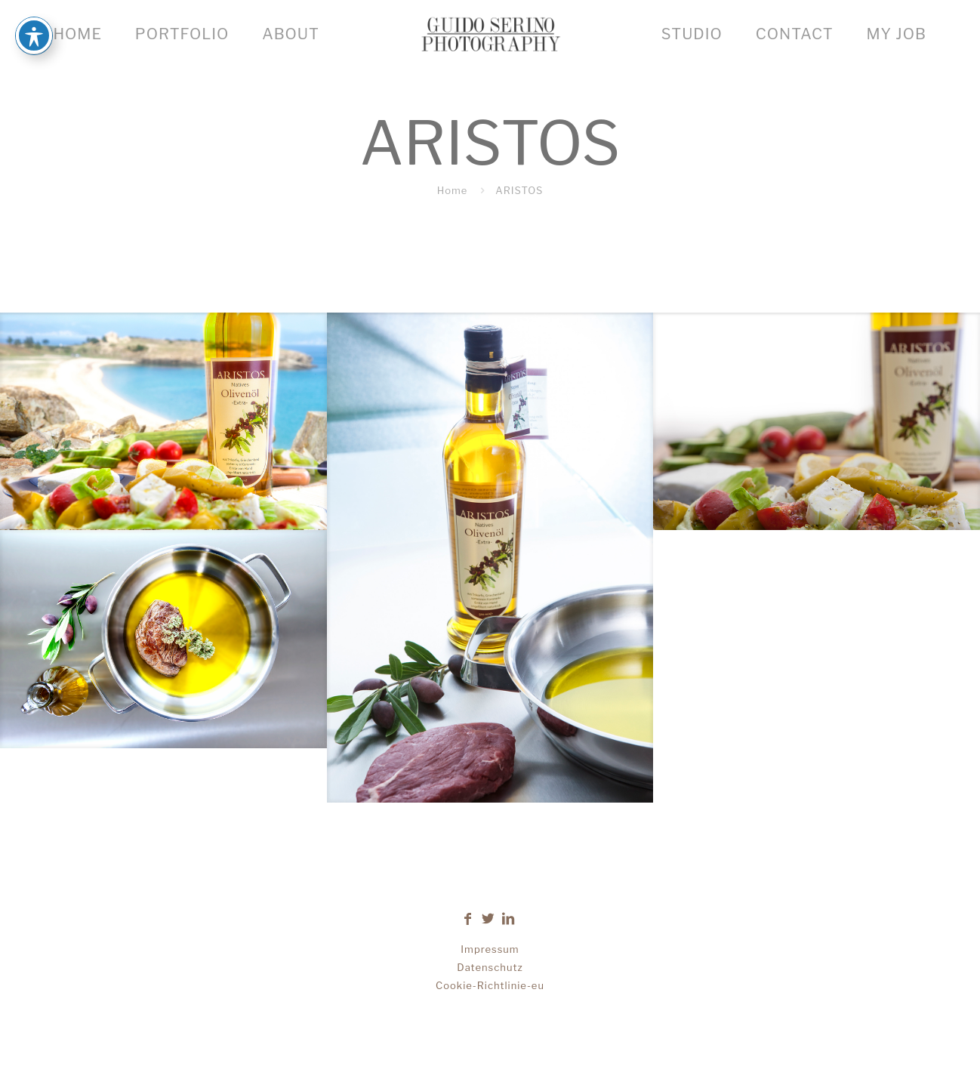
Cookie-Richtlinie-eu (490, 985)
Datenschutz (489, 967)
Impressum (490, 949)
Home (452, 190)
